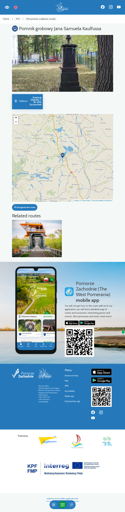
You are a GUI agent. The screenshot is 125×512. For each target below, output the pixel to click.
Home (6, 19)
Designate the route (24, 207)
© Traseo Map (85, 200)
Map (66, 381)
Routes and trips (71, 375)
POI (17, 19)
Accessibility (70, 391)
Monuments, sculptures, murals (41, 19)
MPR (66, 386)
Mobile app (69, 396)
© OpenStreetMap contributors (101, 200)
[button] (62, 155)
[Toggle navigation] (62, 504)
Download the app (72, 401)
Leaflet (76, 200)
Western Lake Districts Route (36, 250)
